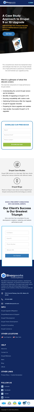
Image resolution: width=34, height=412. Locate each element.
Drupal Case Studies (17, 170)
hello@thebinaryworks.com (12, 303)
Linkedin (7, 386)
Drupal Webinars (6, 356)
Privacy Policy (5, 375)
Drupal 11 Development (8, 318)
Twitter (7, 394)
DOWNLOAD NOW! (17, 144)
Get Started (17, 256)
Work (2, 359)
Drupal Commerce (6, 329)
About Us (4, 349)
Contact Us (4, 352)
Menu (30, 2)
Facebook (7, 390)
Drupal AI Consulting (7, 325)
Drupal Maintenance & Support (10, 314)
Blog (2, 363)
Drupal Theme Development (9, 322)
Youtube (7, 397)
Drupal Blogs (17, 187)
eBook (3, 367)
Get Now (9, 34)
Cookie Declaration (16, 375)
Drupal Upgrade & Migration (9, 311)
